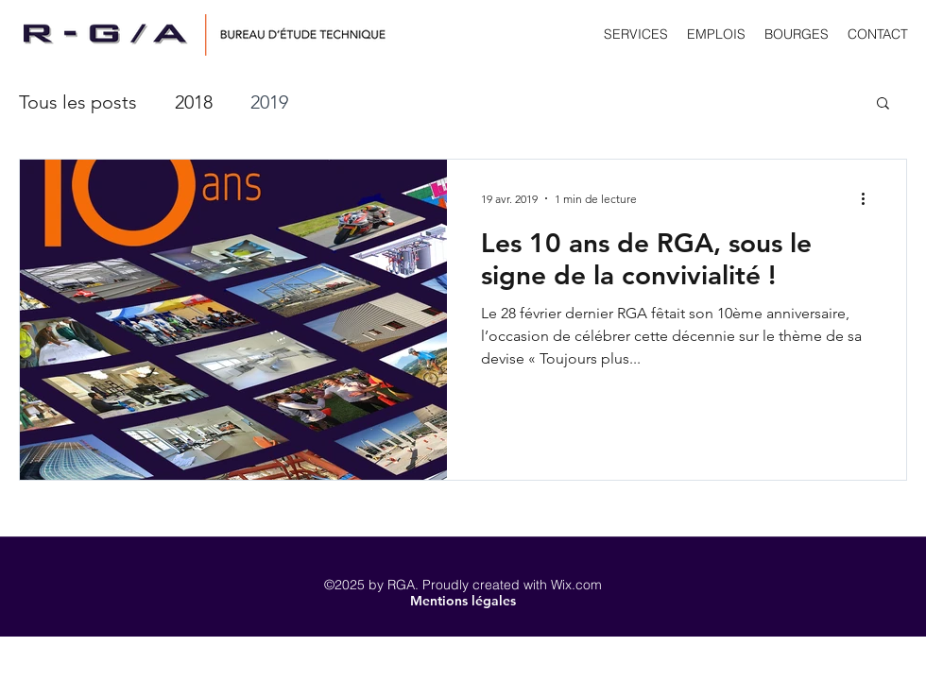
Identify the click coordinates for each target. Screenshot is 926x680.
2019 (269, 102)
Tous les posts (78, 102)
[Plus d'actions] (869, 198)
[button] (883, 104)
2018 (194, 102)
